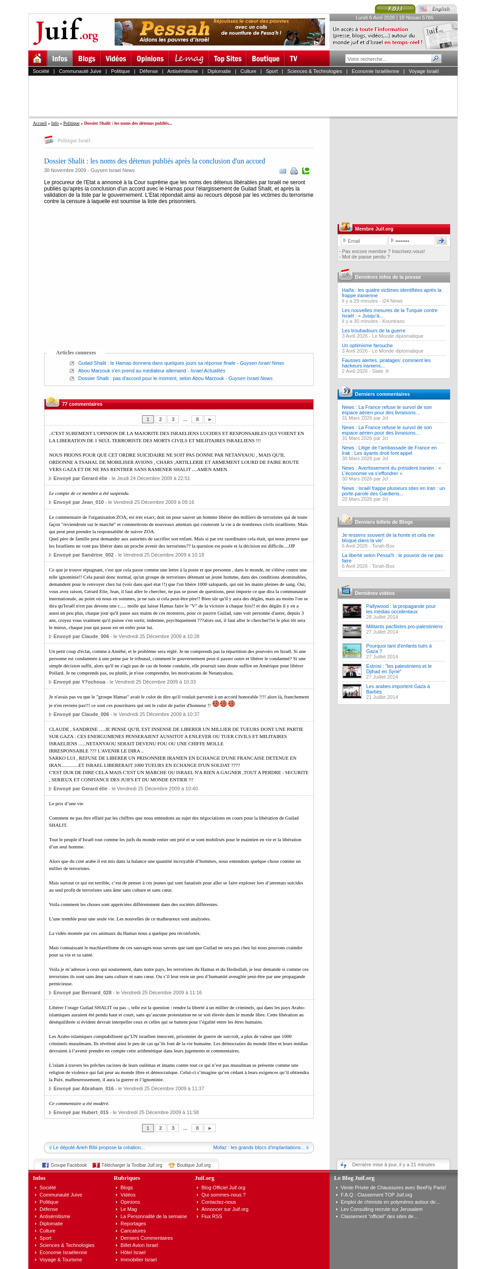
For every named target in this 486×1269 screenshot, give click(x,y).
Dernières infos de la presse (388, 277)
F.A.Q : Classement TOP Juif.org (376, 1194)
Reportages (133, 1223)
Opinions (130, 1202)
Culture (248, 71)
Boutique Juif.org (194, 1165)
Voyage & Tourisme (61, 1259)
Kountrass (393, 321)
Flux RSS (211, 1216)
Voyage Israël (424, 71)
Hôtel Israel (133, 1252)
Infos (39, 1177)
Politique (120, 71)
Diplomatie (219, 71)
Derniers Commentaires (146, 1238)
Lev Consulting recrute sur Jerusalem (382, 1209)
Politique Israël (74, 140)
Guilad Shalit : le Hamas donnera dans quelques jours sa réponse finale (157, 363)
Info (55, 123)
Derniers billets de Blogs (384, 522)
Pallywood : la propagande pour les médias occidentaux (401, 608)
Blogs (126, 1187)
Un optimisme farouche (367, 345)
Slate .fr (380, 371)
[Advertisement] (247, 96)
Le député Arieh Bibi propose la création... (99, 1147)
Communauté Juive (80, 71)
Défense (148, 71)
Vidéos (127, 1194)
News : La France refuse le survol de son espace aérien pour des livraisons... (387, 409)
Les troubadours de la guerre (374, 330)
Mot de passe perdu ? (366, 256)
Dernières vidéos (375, 593)
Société (41, 71)
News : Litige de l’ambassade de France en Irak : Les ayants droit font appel (389, 450)
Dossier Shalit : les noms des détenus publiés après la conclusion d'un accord (154, 161)
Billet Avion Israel (139, 1245)
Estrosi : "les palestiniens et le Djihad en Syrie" (399, 668)
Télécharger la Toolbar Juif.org (132, 1165)
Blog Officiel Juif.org (223, 1187)
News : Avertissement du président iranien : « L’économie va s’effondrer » (391, 470)
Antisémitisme (182, 71)
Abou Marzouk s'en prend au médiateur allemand (132, 370)
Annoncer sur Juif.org (225, 1209)
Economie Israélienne (375, 71)
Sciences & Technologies (314, 71)
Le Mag (128, 1209)
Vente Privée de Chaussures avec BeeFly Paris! (393, 1187)
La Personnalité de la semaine (153, 1216)
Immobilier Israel (138, 1259)
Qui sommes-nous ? (223, 1194)
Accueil (40, 123)
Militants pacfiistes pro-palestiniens (404, 626)
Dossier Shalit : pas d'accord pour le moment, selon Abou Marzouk (151, 378)
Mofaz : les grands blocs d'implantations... (259, 1147)
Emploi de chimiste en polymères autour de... (390, 1202)
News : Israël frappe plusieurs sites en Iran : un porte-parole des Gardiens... (393, 490)
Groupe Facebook (69, 1165)
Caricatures (133, 1230)
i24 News (392, 301)
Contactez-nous (218, 1202)
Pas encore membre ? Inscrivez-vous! (383, 251)
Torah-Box (383, 545)
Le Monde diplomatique (398, 336)
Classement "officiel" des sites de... (379, 1216)
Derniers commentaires (382, 394)
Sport (271, 71)
